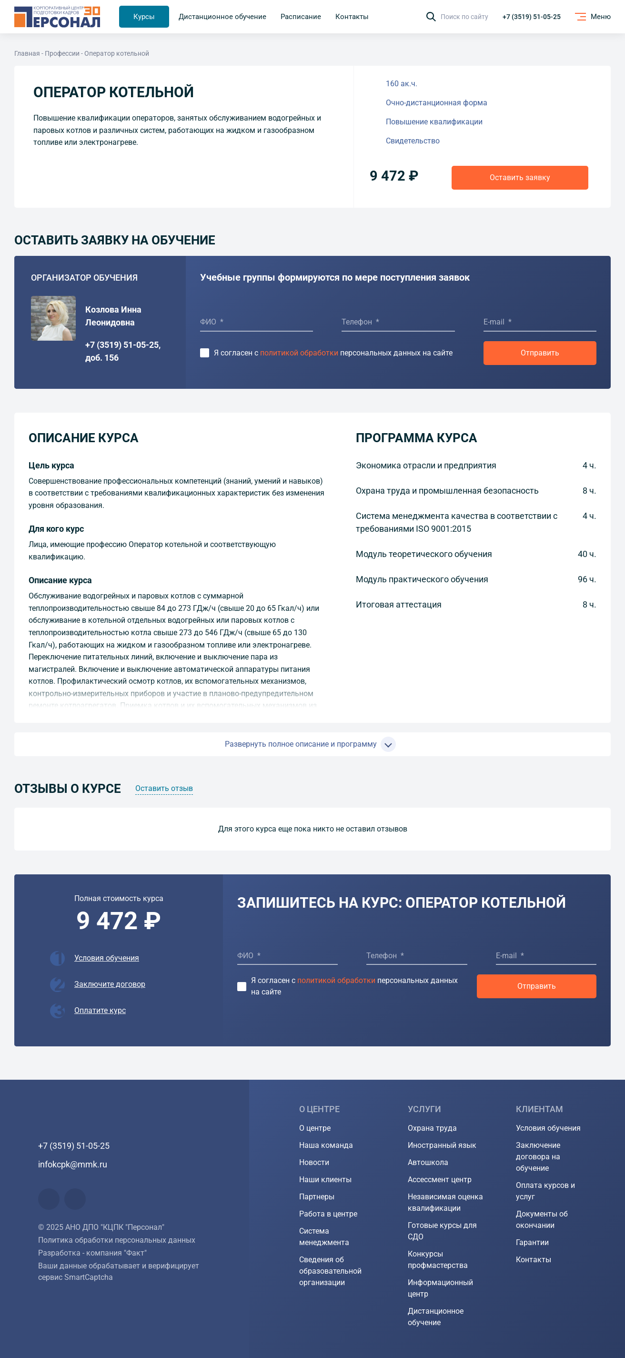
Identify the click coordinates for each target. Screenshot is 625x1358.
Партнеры (316, 1196)
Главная (27, 53)
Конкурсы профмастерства (438, 1259)
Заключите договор (109, 984)
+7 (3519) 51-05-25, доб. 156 (123, 351)
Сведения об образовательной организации (330, 1271)
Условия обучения (106, 958)
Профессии (62, 53)
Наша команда (326, 1145)
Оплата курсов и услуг (545, 1191)
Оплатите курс (100, 1010)
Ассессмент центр (440, 1179)
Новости (314, 1162)
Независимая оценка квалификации (445, 1202)
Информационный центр (440, 1288)
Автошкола (428, 1162)
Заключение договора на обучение (538, 1157)
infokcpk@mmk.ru (72, 1164)
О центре (315, 1128)
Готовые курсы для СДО (442, 1231)
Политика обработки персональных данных (116, 1240)
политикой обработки (299, 352)
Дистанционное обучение (436, 1317)
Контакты (533, 1259)
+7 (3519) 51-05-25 (532, 16)
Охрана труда (432, 1128)
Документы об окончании (542, 1219)
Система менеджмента (324, 1236)
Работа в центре (328, 1213)
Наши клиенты (325, 1179)
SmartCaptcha (88, 1277)
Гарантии (532, 1242)
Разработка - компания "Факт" (92, 1252)
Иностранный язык (442, 1145)
